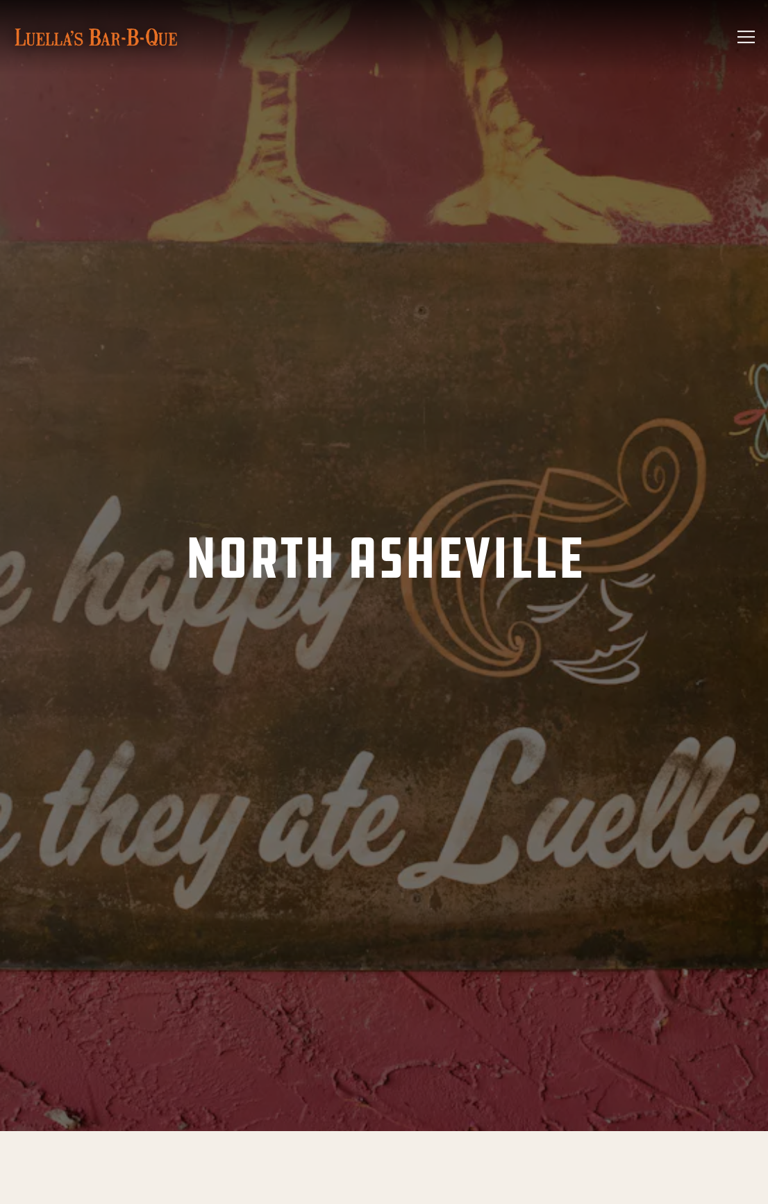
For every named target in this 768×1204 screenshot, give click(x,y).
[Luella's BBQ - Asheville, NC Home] (95, 36)
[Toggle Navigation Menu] (746, 36)
